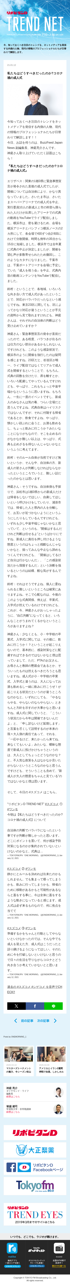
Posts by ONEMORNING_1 (15, 1037)
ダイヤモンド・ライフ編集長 (35, 1092)
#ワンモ (12, 809)
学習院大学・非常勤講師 (35, 1109)
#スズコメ (52, 804)
